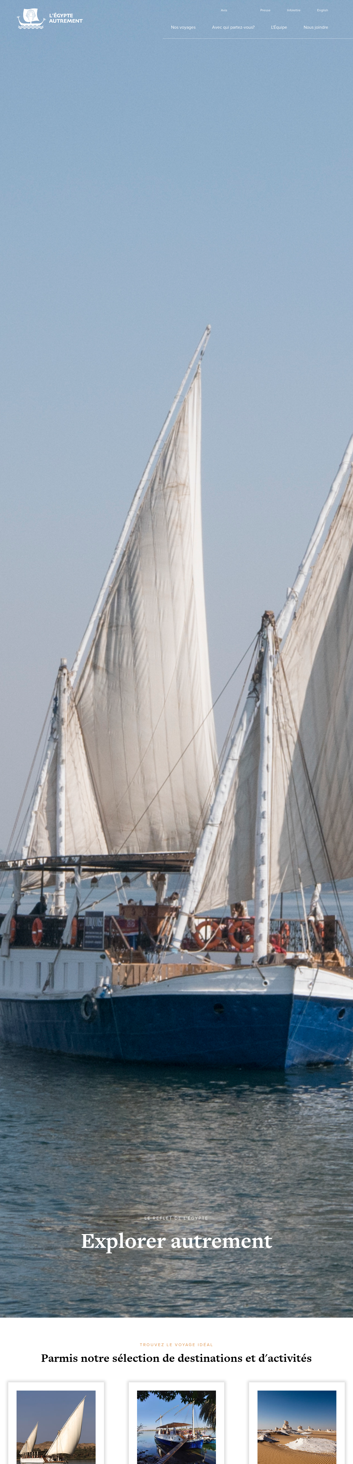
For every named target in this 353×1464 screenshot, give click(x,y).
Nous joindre (316, 27)
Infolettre (294, 10)
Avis (224, 10)
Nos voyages (183, 27)
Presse (265, 10)
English (322, 10)
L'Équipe (279, 27)
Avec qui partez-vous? (233, 27)
